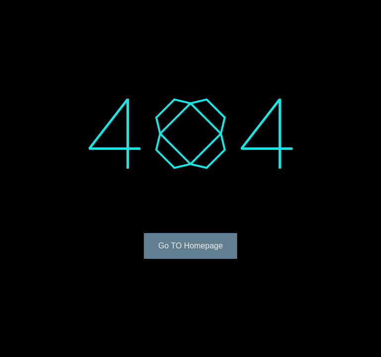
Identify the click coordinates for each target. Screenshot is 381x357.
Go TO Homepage (190, 245)
